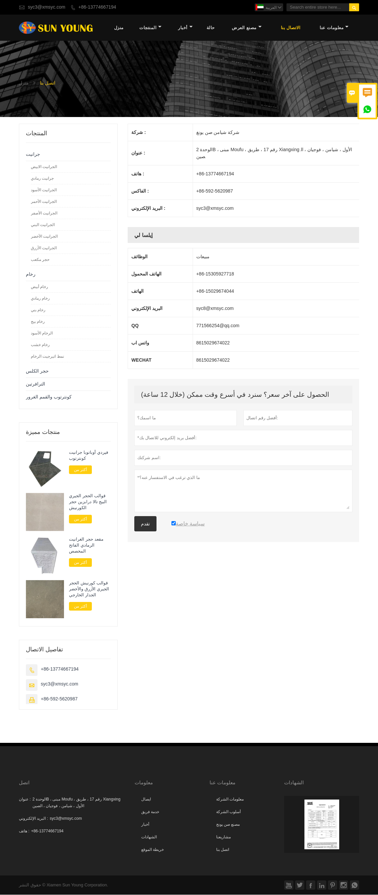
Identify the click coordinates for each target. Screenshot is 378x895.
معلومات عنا (334, 28)
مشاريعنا (223, 837)
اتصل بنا (222, 850)
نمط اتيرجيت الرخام (47, 357)
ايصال (146, 800)
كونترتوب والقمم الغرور (49, 397)
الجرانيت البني (43, 225)
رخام (30, 274)
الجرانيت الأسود (44, 190)
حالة (211, 28)
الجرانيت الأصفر (44, 213)
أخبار (185, 28)
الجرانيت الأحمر (44, 202)
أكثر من (80, 470)
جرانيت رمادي (42, 179)
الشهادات (149, 837)
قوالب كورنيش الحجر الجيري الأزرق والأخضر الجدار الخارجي (89, 589)
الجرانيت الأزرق (44, 248)
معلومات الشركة (230, 800)
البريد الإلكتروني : (33, 819)
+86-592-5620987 (59, 699)
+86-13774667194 (97, 7)
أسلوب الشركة (228, 812)
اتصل (24, 783)
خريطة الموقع (152, 850)
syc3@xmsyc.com (46, 7)
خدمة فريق (150, 812)
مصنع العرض (247, 28)
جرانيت (33, 154)
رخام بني (38, 310)
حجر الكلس (37, 371)
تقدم (145, 524)
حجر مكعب (40, 260)
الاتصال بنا (291, 28)
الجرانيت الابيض (44, 167)
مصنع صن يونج (228, 825)
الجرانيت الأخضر (44, 237)
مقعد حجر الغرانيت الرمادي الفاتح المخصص (86, 546)
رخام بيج (38, 322)
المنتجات (150, 28)
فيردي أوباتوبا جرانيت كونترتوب (88, 456)
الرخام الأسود (42, 333)
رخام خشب (40, 345)
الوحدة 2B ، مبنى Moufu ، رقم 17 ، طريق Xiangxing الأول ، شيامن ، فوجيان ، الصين (76, 803)
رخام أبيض (39, 287)
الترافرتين (35, 384)
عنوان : (25, 800)
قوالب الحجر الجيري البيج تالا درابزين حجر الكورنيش (88, 502)
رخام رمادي (40, 299)
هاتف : (24, 831)
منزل (119, 28)
